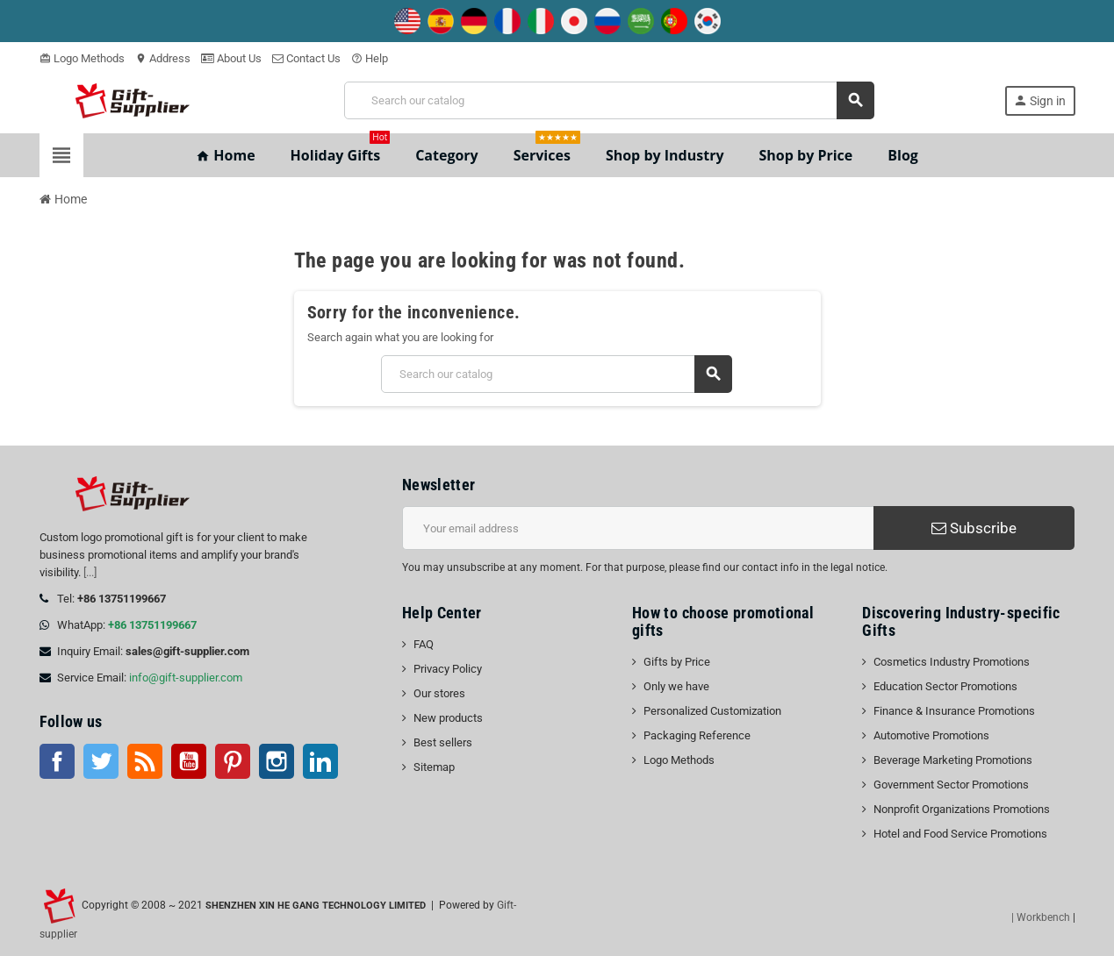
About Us (231, 58)
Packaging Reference (697, 735)
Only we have (676, 686)
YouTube (188, 761)
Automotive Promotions (931, 735)
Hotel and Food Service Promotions (960, 833)
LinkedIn (320, 761)
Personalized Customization (712, 710)
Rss (144, 761)
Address (162, 58)
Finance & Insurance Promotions (954, 710)
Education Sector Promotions (945, 686)
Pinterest (232, 761)
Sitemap (434, 767)
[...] (90, 572)
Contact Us (306, 58)
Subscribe (974, 528)
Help (369, 58)
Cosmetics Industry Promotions (951, 661)
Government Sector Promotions (951, 784)
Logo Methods (82, 58)
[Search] (608, 100)
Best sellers (442, 742)
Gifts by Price (676, 661)
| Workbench (1040, 917)
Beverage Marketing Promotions (952, 760)
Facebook (57, 761)
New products (448, 717)
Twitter (101, 761)
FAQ (423, 644)
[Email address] (637, 528)
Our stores (439, 693)
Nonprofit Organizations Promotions (961, 809)
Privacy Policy (447, 668)
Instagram (276, 761)
